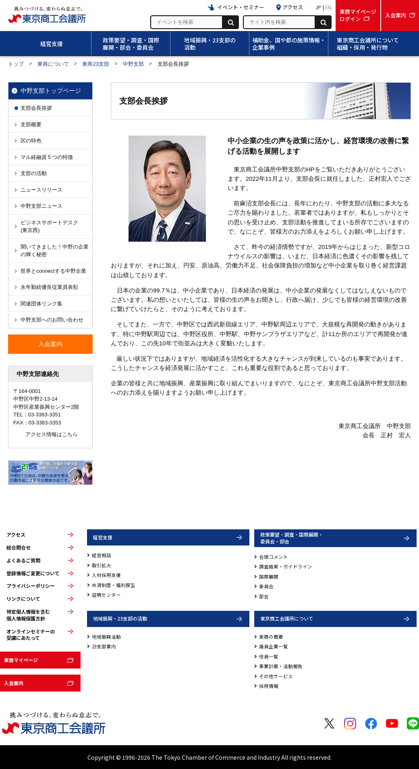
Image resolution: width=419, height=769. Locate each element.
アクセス (15, 534)
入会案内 (13, 682)
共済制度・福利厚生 (113, 585)
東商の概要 (271, 636)
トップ (16, 64)
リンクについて (23, 599)
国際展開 (268, 576)
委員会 (266, 586)
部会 (264, 596)
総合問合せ (18, 547)
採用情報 (268, 686)
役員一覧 (268, 656)
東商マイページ (21, 659)
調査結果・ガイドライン (285, 566)
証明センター (106, 594)
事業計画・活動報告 (281, 666)
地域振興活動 (106, 636)
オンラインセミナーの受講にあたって (30, 635)
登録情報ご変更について (33, 573)
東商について (53, 64)
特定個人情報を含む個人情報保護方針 (28, 615)
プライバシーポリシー (30, 586)
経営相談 (101, 555)
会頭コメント (273, 557)
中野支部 (133, 64)
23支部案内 (104, 646)
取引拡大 (101, 565)
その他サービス (276, 676)
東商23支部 (95, 64)
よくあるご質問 (23, 560)
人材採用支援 (106, 575)
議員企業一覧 (273, 646)
